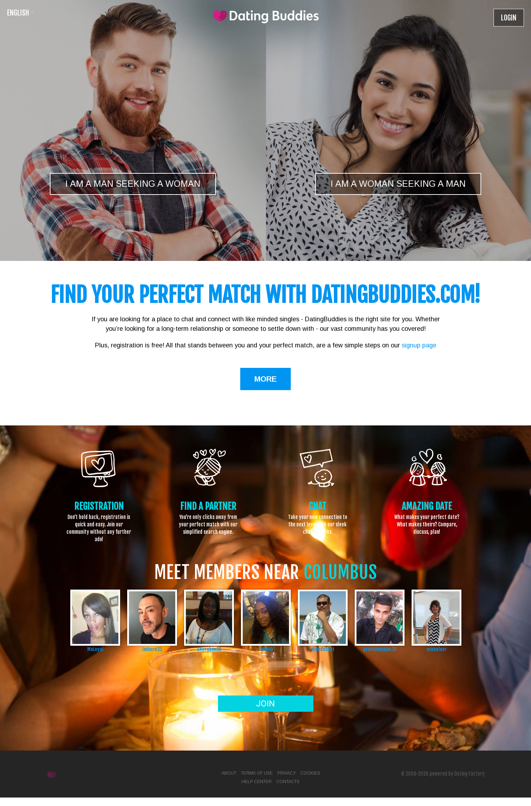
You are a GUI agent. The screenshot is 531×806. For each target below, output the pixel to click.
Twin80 (266, 649)
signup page (419, 345)
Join (265, 704)
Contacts (288, 781)
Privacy (286, 773)
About (229, 773)
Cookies (310, 773)
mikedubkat (323, 649)
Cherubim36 (209, 649)
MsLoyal (95, 649)
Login (509, 17)
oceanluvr (436, 649)
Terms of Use (257, 773)
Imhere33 (152, 649)
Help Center (257, 781)
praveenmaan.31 (379, 649)
